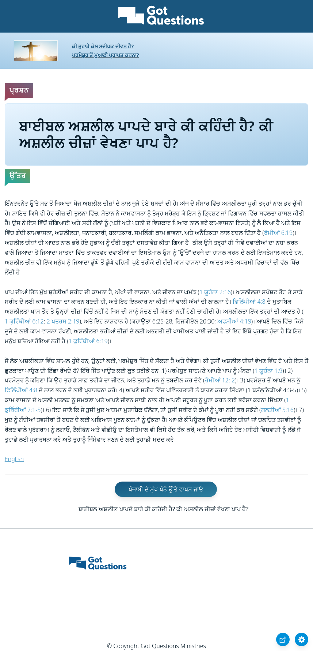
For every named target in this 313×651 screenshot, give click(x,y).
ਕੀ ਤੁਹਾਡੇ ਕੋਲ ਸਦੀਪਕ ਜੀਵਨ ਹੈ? (103, 46)
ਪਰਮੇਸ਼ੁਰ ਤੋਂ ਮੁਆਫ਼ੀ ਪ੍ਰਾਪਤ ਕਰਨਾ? (105, 55)
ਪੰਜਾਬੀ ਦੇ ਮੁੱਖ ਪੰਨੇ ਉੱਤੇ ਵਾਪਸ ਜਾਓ (166, 489)
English (14, 459)
